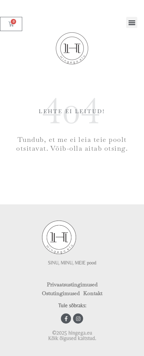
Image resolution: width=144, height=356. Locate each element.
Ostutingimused (61, 293)
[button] (131, 22)
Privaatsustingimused (72, 284)
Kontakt (92, 293)
